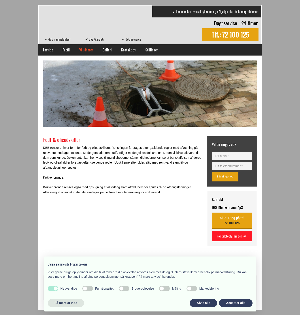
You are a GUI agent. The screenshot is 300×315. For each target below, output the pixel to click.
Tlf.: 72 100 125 (230, 35)
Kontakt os (128, 50)
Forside (48, 50)
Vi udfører (86, 50)
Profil (66, 50)
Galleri (107, 50)
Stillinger (151, 50)
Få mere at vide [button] (66, 303)
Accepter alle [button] (235, 303)
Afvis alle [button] (203, 303)
